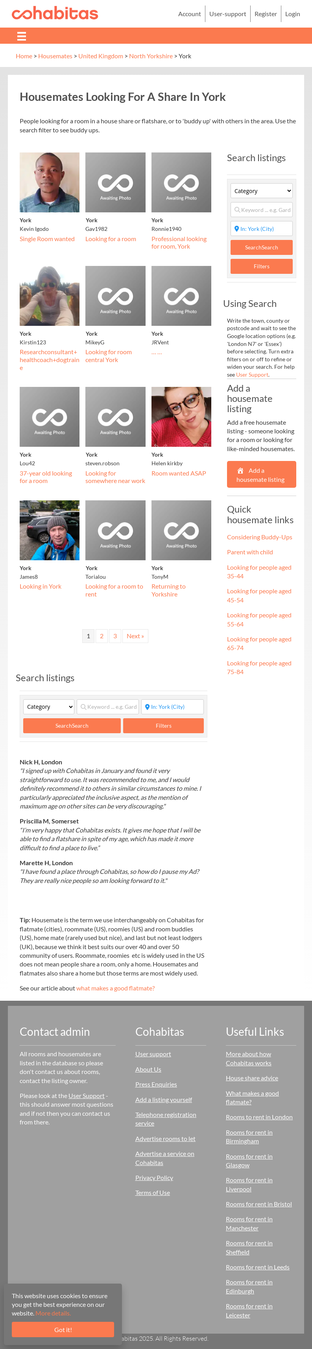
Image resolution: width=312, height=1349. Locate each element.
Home (24, 55)
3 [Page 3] (115, 635)
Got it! (63, 1329)
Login (292, 13)
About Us (148, 1069)
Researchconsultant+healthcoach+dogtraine (49, 359)
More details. (53, 1313)
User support (153, 1053)
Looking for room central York (108, 355)
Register (266, 13)
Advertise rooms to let (165, 1138)
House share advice (252, 1077)
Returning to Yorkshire (168, 590)
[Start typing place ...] (172, 706)
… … (156, 351)
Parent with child (250, 552)
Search (72, 725)
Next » (135, 635)
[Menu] (21, 36)
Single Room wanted (47, 238)
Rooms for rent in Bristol (259, 1204)
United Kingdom (100, 55)
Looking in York (40, 586)
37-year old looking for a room (46, 477)
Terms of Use (152, 1192)
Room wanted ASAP (178, 473)
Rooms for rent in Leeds (258, 1267)
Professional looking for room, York (179, 242)
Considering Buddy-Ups (259, 537)
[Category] (48, 706)
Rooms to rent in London (259, 1116)
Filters (164, 725)
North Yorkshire (151, 55)
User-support (227, 13)
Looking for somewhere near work (115, 477)
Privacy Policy (154, 1177)
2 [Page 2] (101, 635)
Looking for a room (110, 238)
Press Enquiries (156, 1084)
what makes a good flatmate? (115, 988)
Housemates (55, 55)
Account (189, 13)
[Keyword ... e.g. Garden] (108, 706)
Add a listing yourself (163, 1099)
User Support (252, 374)
